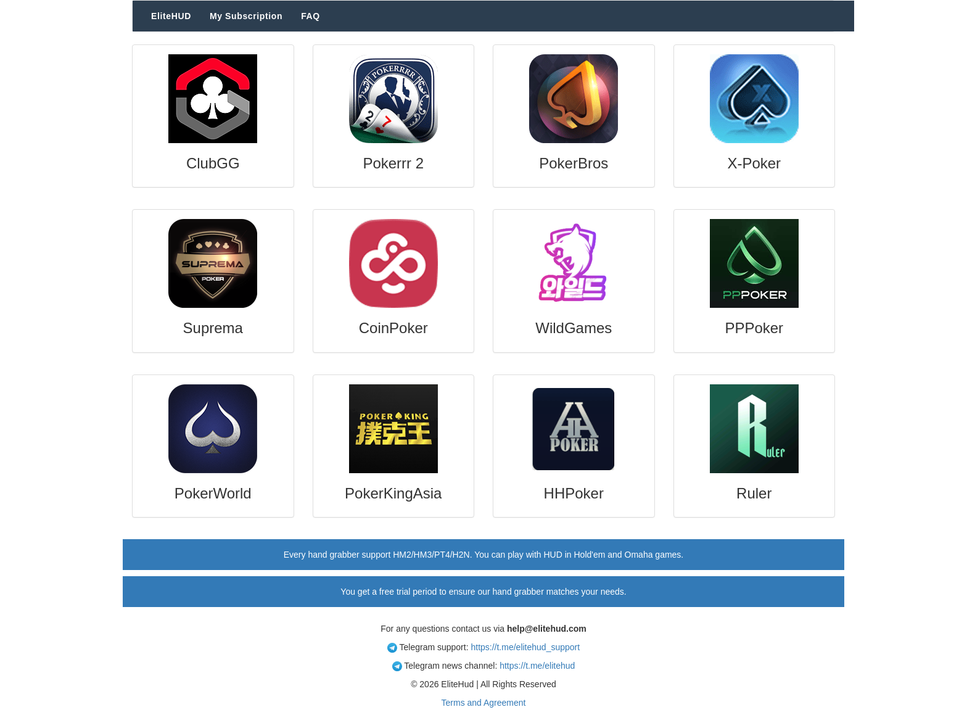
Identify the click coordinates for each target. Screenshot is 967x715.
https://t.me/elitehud (537, 666)
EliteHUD (171, 16)
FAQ (310, 16)
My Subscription (246, 16)
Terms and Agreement (484, 703)
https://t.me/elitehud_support (525, 647)
